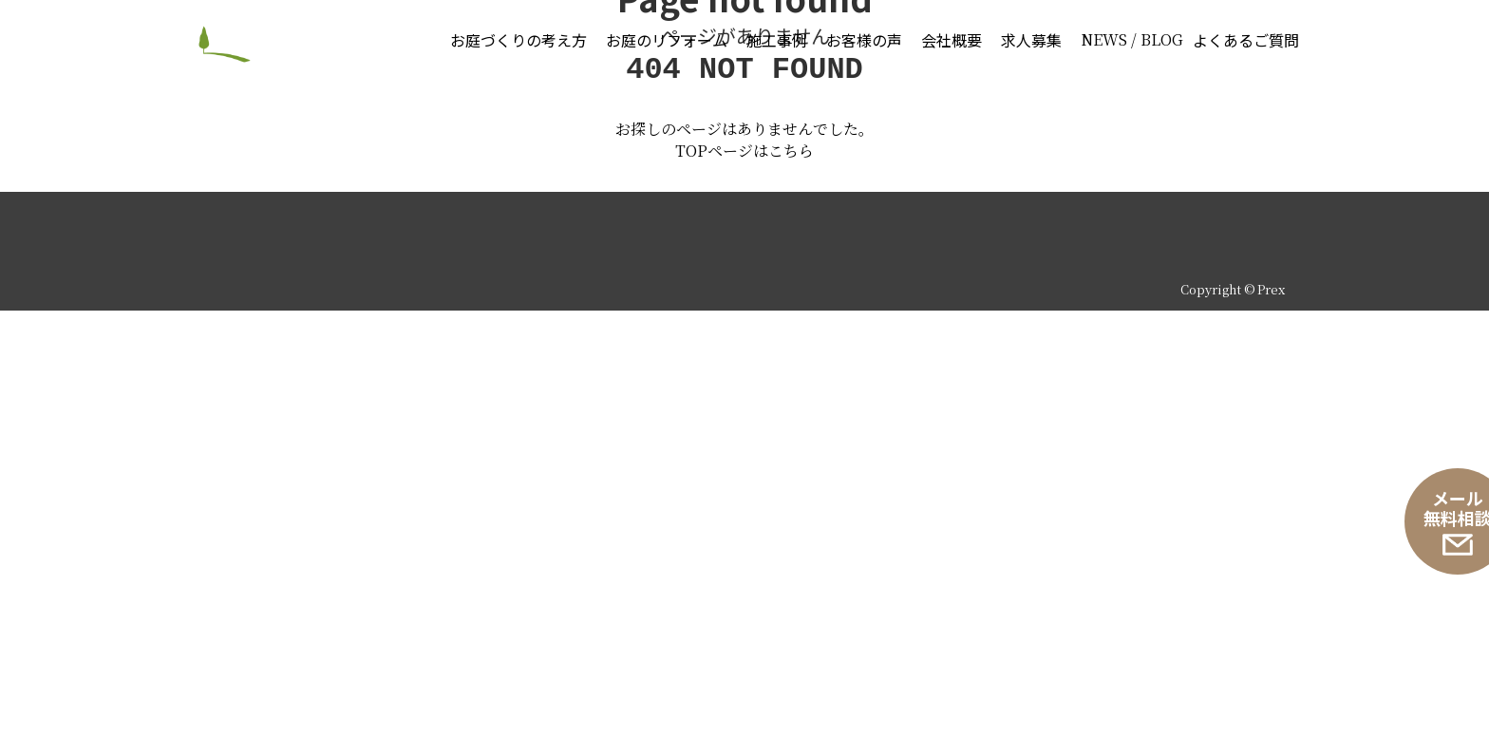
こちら (791, 577)
